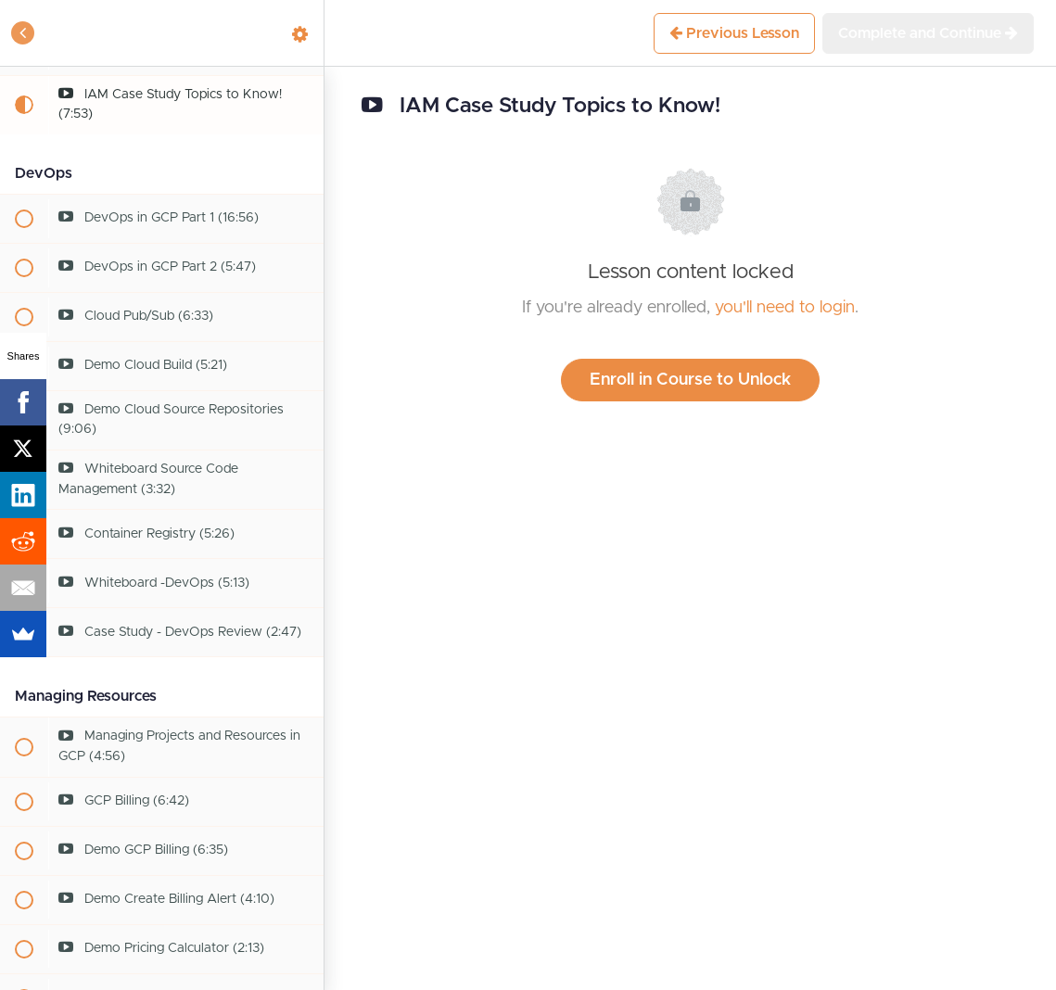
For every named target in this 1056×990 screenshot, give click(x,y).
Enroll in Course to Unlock (690, 380)
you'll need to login (785, 307)
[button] (23, 33)
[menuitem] (300, 33)
